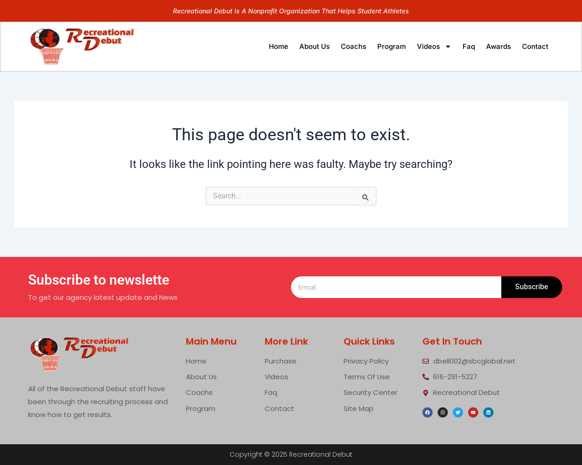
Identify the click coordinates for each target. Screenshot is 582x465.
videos (434, 46)
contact (535, 46)
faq (469, 46)
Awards (498, 46)
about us (314, 46)
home (278, 46)
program (391, 46)
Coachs (353, 46)
